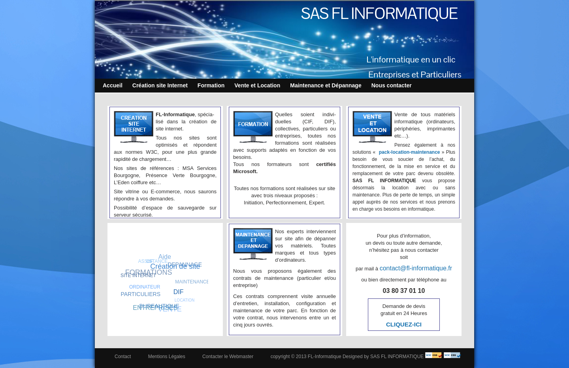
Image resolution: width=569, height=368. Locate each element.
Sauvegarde (184, 290)
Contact (123, 356)
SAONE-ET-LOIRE (170, 283)
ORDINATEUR (144, 287)
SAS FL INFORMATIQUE (379, 13)
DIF (178, 292)
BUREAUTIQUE (159, 305)
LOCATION (184, 300)
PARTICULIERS (140, 294)
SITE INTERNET (138, 275)
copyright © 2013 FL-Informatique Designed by (320, 356)
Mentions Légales (166, 356)
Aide (164, 256)
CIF (150, 261)
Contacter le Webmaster (227, 356)
